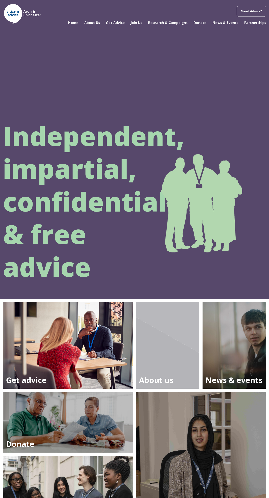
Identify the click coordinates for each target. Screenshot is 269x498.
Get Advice (115, 22)
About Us (92, 22)
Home (73, 22)
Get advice (26, 380)
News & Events (225, 22)
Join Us (136, 22)
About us (156, 380)
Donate (199, 22)
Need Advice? (251, 11)
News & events (233, 380)
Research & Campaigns (167, 22)
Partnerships (255, 22)
